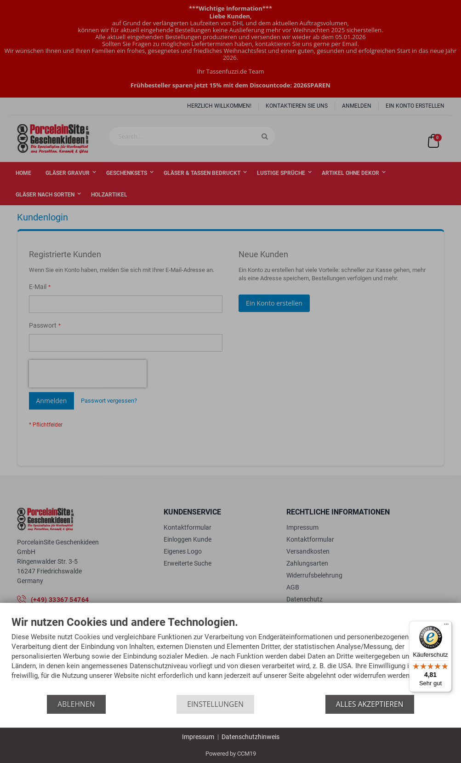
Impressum (198, 736)
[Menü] (446, 626)
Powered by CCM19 (230, 753)
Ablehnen (76, 704)
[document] (230, 655)
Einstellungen (215, 704)
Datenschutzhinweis (250, 736)
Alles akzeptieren (370, 704)
